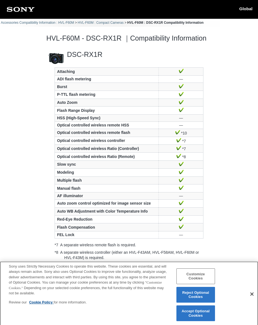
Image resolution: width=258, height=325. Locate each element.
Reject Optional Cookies (195, 297)
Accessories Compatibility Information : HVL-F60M (37, 23)
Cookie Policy (41, 304)
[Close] (252, 296)
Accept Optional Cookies (196, 315)
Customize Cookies (195, 278)
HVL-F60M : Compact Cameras (101, 23)
